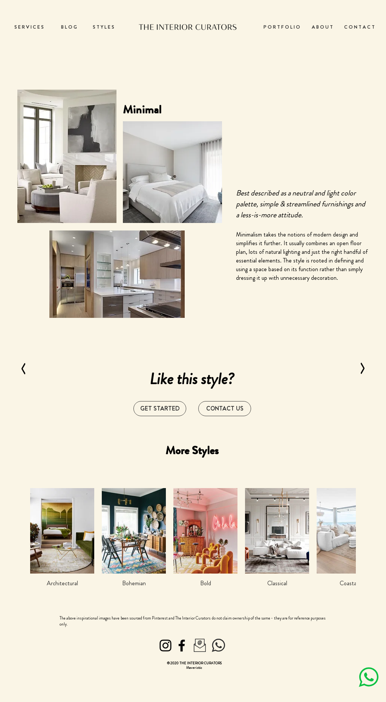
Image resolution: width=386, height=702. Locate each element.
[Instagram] (165, 645)
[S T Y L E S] (103, 27)
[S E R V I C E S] (29, 27)
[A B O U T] (322, 27)
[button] (224, 408)
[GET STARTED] (159, 408)
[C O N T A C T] (359, 27)
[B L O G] (69, 27)
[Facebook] (182, 645)
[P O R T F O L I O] (281, 27)
